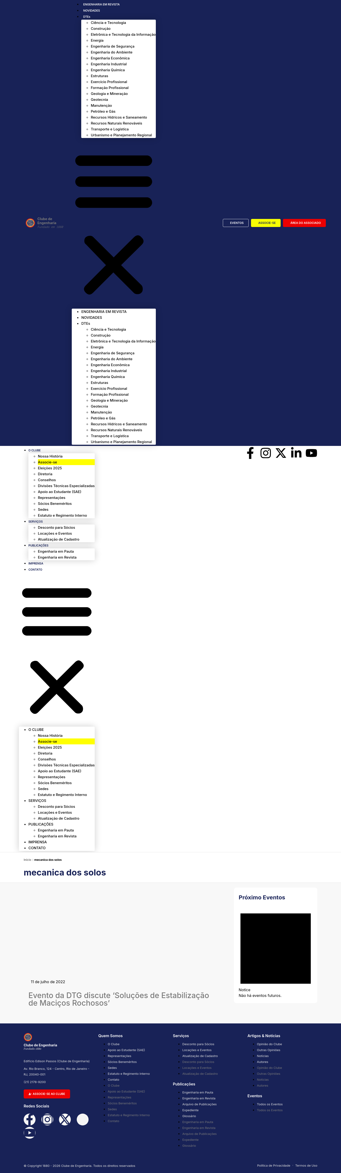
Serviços (35, 521)
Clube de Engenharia (54, 223)
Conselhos (47, 480)
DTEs (86, 16)
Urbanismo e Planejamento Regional (121, 135)
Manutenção (101, 105)
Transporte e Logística (110, 129)
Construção (100, 28)
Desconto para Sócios (56, 527)
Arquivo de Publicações (199, 1104)
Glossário (189, 1116)
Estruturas (99, 76)
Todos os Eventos (270, 1104)
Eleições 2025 (50, 468)
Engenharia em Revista (57, 557)
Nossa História (50, 456)
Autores (262, 1062)
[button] (114, 223)
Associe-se (47, 462)
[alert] (276, 951)
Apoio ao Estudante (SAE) (59, 491)
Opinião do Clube (269, 1044)
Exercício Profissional (109, 82)
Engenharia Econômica (110, 58)
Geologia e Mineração (109, 93)
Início (27, 860)
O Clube (34, 450)
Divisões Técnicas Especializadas (66, 486)
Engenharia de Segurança (112, 46)
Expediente (190, 1110)
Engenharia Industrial (109, 64)
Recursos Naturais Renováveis (116, 123)
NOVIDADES (91, 10)
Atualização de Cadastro (58, 539)
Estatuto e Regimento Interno (62, 515)
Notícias (263, 1056)
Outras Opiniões (268, 1050)
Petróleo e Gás (103, 111)
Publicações (38, 545)
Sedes (43, 509)
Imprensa (35, 563)
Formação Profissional (110, 87)
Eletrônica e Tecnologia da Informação (123, 34)
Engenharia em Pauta (56, 551)
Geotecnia (99, 99)
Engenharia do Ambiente (111, 52)
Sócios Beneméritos (55, 503)
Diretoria (45, 474)
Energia (97, 40)
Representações (51, 497)
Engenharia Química (108, 70)
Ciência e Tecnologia (108, 22)
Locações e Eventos (55, 533)
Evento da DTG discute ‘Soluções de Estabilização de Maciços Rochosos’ (118, 999)
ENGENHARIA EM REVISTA (101, 4)
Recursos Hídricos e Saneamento (119, 117)
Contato (35, 569)
